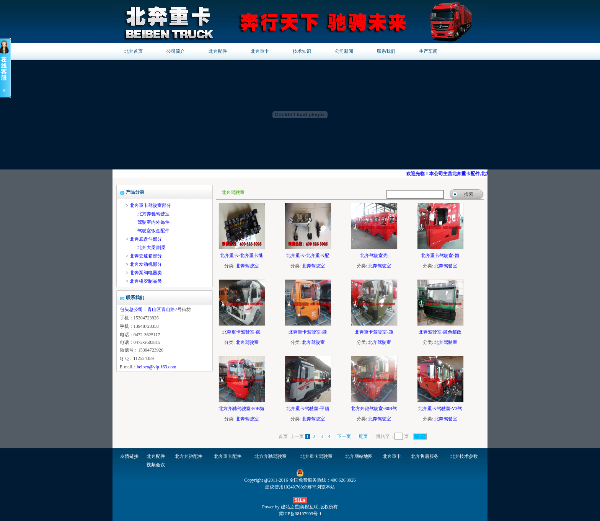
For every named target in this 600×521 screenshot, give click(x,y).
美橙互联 (309, 507)
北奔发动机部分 (146, 264)
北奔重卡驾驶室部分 (150, 205)
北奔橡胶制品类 (146, 281)
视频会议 (156, 464)
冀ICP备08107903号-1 (300, 513)
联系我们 (386, 51)
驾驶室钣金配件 (153, 230)
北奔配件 (218, 51)
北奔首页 (133, 51)
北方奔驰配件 (188, 456)
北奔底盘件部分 (146, 239)
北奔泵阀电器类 (146, 272)
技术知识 (302, 51)
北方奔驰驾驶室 (153, 214)
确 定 (420, 436)
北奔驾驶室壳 (374, 255)
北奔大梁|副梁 (151, 247)
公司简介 (175, 51)
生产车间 (428, 51)
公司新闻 (344, 51)
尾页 (363, 436)
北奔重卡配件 (227, 456)
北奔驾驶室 (247, 266)
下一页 (344, 436)
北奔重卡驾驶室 (316, 456)
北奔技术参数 (464, 456)
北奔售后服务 (425, 456)
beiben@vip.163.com (156, 367)
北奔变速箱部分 (146, 256)
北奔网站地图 (359, 456)
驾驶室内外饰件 (153, 222)
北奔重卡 (260, 51)
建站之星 (290, 507)
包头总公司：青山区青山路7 (148, 309)
